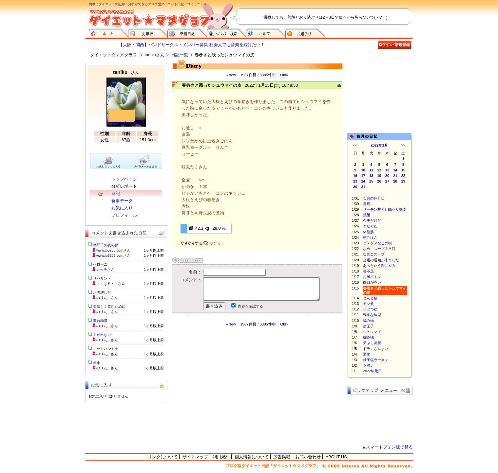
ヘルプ (265, 33)
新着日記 (187, 33)
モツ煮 (368, 304)
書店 (366, 204)
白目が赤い (372, 282)
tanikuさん (154, 54)
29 (403, 181)
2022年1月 (379, 145)
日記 (115, 193)
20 (387, 176)
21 (395, 176)
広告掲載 (281, 456)
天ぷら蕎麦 (372, 343)
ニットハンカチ (105, 349)
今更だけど (372, 220)
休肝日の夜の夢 (105, 245)
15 (403, 170)
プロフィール (124, 215)
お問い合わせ (308, 456)
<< (355, 145)
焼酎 (366, 215)
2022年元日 (372, 371)
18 (371, 176)
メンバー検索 (226, 33)
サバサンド (102, 278)
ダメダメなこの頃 (377, 243)
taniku (126, 72)
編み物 (368, 321)
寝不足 (368, 271)
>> (403, 145)
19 (379, 176)
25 (371, 181)
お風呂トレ (372, 277)
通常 (366, 354)
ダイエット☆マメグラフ (113, 54)
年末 (96, 363)
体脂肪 (368, 232)
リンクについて (163, 456)
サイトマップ (195, 456)
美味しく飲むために (109, 306)
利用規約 (221, 456)
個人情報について (252, 456)
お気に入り (122, 207)
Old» (284, 75)
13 (387, 170)
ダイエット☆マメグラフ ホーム (108, 33)
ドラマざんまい (375, 349)
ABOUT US (336, 456)
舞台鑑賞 (100, 321)
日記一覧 (179, 54)
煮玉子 (368, 326)
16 (355, 176)
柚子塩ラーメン (375, 360)
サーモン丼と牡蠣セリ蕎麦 (384, 209)
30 (355, 187)
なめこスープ (374, 254)
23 (355, 181)
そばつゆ (370, 309)
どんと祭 (370, 298)
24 (363, 181)
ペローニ (100, 264)
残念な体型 (372, 315)
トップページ (124, 179)
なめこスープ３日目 (379, 249)
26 (379, 181)
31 (363, 187)
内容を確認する (250, 306)
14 (395, 170)
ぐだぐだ (370, 226)
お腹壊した (102, 292)
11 (371, 170)
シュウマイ (372, 332)
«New (231, 75)
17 (363, 176)
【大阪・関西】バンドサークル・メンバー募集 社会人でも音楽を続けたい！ (192, 44)
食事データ (122, 200)
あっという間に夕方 (379, 266)
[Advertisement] (234, 385)
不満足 (368, 365)
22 (403, 176)
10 (363, 170)
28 (395, 181)
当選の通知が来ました (381, 260)
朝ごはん (370, 237)
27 (387, 181)
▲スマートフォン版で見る (387, 447)
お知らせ (305, 33)
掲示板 (147, 33)
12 (379, 170)
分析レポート (124, 186)
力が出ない (102, 335)
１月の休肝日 (374, 198)
